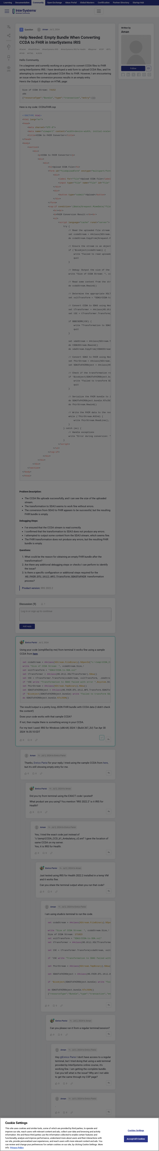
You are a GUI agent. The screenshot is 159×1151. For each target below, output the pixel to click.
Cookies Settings (136, 1133)
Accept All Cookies (136, 1141)
